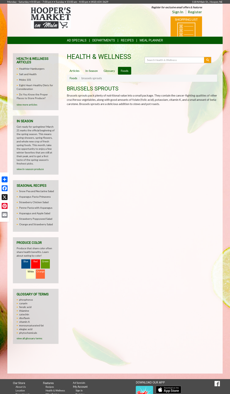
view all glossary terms (29, 338)
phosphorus (26, 299)
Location (20, 390)
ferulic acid (25, 307)
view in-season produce (30, 169)
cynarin (23, 303)
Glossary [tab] (109, 70)
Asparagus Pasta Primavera (35, 196)
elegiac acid (25, 329)
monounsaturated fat (31, 325)
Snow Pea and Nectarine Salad (36, 191)
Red (35, 261)
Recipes (127, 40)
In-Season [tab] (91, 70)
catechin (24, 314)
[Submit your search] (207, 60)
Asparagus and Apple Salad (34, 213)
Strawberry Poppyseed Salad (35, 218)
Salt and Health (28, 74)
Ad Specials (76, 40)
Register (195, 12)
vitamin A (24, 321)
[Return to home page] (51, 17)
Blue (26, 261)
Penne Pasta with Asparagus (35, 207)
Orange (40, 271)
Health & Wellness (55, 390)
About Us (21, 386)
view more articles (27, 104)
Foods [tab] (124, 70)
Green (45, 261)
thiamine (24, 310)
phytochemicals (28, 332)
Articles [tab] (74, 70)
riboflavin (24, 318)
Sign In (177, 12)
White (31, 271)
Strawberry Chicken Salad (34, 202)
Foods (73, 78)
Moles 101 (25, 79)
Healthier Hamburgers (32, 68)
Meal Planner (151, 40)
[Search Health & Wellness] (175, 60)
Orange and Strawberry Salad (36, 224)
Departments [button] (103, 40)
